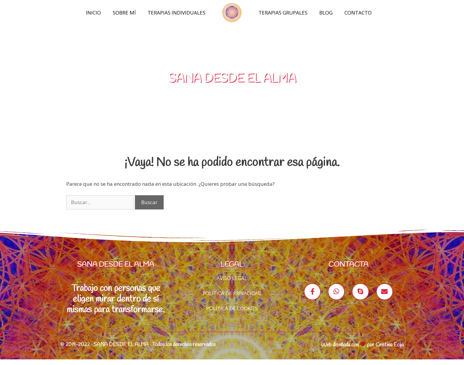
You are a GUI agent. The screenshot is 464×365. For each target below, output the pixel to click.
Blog (326, 12)
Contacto (358, 12)
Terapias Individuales (176, 12)
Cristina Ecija (390, 350)
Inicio (93, 12)
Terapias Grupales (283, 12)
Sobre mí (124, 12)
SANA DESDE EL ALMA (232, 84)
